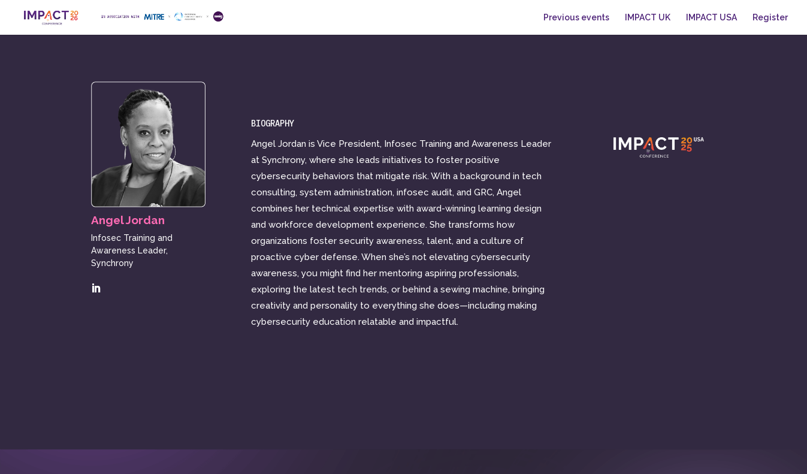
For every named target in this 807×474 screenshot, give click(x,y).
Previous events (576, 17)
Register (770, 17)
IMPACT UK (647, 17)
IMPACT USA (711, 17)
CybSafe (181, 457)
